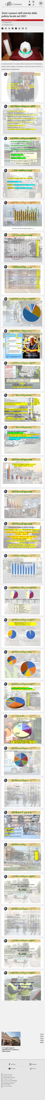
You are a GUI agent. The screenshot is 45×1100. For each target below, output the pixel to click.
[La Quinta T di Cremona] (13, 3)
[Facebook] (30, 2)
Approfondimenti (9, 20)
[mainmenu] (40, 3)
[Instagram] (34, 2)
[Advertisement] (22, 1015)
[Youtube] (30, 4)
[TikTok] (34, 4)
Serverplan (8, 1084)
